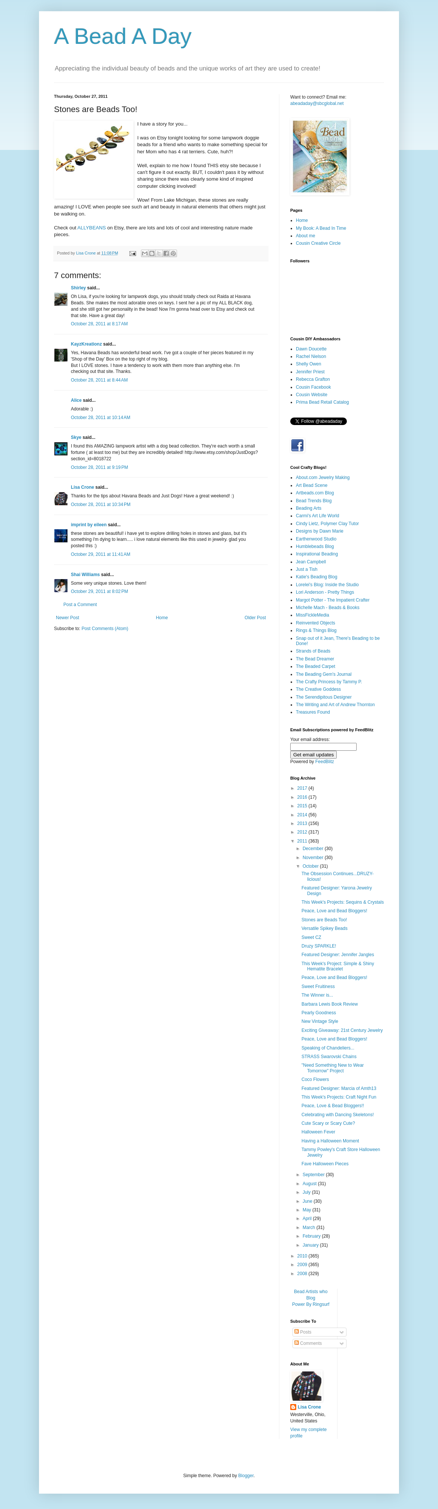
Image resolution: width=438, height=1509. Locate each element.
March (309, 1227)
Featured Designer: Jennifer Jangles (338, 954)
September (314, 1174)
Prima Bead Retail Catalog (322, 402)
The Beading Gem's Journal (323, 674)
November (314, 857)
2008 (303, 1273)
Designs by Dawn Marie (320, 531)
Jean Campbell (311, 561)
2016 (303, 797)
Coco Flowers (315, 1079)
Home (162, 617)
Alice (76, 400)
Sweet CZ (311, 937)
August (310, 1183)
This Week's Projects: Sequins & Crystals (343, 902)
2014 (303, 814)
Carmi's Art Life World (317, 515)
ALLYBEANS (91, 228)
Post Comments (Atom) (104, 628)
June (308, 1201)
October (311, 866)
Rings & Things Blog (316, 630)
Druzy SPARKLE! (319, 946)
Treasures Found (313, 712)
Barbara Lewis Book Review (330, 1004)
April (308, 1218)
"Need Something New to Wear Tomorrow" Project (333, 1068)
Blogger (246, 1475)
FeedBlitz (324, 761)
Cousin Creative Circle (318, 243)
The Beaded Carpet (315, 666)
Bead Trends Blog (314, 500)
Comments (308, 1343)
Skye (76, 437)
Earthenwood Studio (316, 539)
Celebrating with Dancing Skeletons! (338, 1114)
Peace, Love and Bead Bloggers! (334, 910)
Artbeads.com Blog (315, 493)
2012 (303, 832)
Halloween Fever (318, 1132)
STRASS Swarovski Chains (329, 1056)
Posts (302, 1332)
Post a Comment (80, 604)
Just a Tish (306, 569)
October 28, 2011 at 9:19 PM (99, 467)
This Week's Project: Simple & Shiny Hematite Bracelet (338, 966)
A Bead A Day (123, 36)
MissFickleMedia (312, 615)
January (311, 1245)
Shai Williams (85, 574)
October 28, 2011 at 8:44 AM (99, 380)
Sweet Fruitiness (318, 986)
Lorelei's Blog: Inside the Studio (327, 584)
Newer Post (67, 617)
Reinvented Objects (315, 623)
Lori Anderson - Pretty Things (325, 592)
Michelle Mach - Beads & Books (327, 607)
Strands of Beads (313, 651)
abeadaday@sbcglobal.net (317, 103)
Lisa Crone (82, 487)
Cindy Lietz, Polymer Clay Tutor (327, 523)
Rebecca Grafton (313, 379)
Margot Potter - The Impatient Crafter (333, 600)
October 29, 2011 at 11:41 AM (100, 554)
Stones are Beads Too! (324, 919)
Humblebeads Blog (315, 546)
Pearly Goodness (319, 1012)
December (314, 848)
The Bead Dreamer (315, 659)
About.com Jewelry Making (323, 477)
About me (305, 235)
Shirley (78, 287)
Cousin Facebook (313, 387)
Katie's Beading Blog (316, 576)
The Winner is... (317, 995)
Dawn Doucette (311, 349)
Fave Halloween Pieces (325, 1163)
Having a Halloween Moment (330, 1141)
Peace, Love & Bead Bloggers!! (333, 1105)
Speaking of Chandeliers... (328, 1048)
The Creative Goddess (318, 689)
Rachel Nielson (311, 356)
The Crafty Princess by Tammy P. (329, 681)
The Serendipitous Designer (324, 697)
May (307, 1210)
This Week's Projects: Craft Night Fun (339, 1097)
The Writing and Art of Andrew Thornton (335, 704)
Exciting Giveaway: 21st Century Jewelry (342, 1030)
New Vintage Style (320, 1021)
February (312, 1236)
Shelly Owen (308, 364)
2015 (303, 805)
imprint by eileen (88, 524)
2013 (303, 823)
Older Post (255, 617)
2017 (303, 788)
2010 (303, 1256)
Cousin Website (311, 394)
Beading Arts (308, 508)
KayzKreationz (86, 344)
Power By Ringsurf (310, 1304)
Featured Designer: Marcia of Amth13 (339, 1088)
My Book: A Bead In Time (321, 228)
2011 (303, 841)
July (307, 1192)
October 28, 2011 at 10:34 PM (100, 504)
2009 (303, 1264)
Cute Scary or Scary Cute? (328, 1123)
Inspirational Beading (317, 554)
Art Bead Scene (311, 485)
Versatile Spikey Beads (325, 928)
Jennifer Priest (310, 371)
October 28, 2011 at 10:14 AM (100, 417)
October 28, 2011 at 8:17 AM (99, 323)
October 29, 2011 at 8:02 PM (99, 591)
